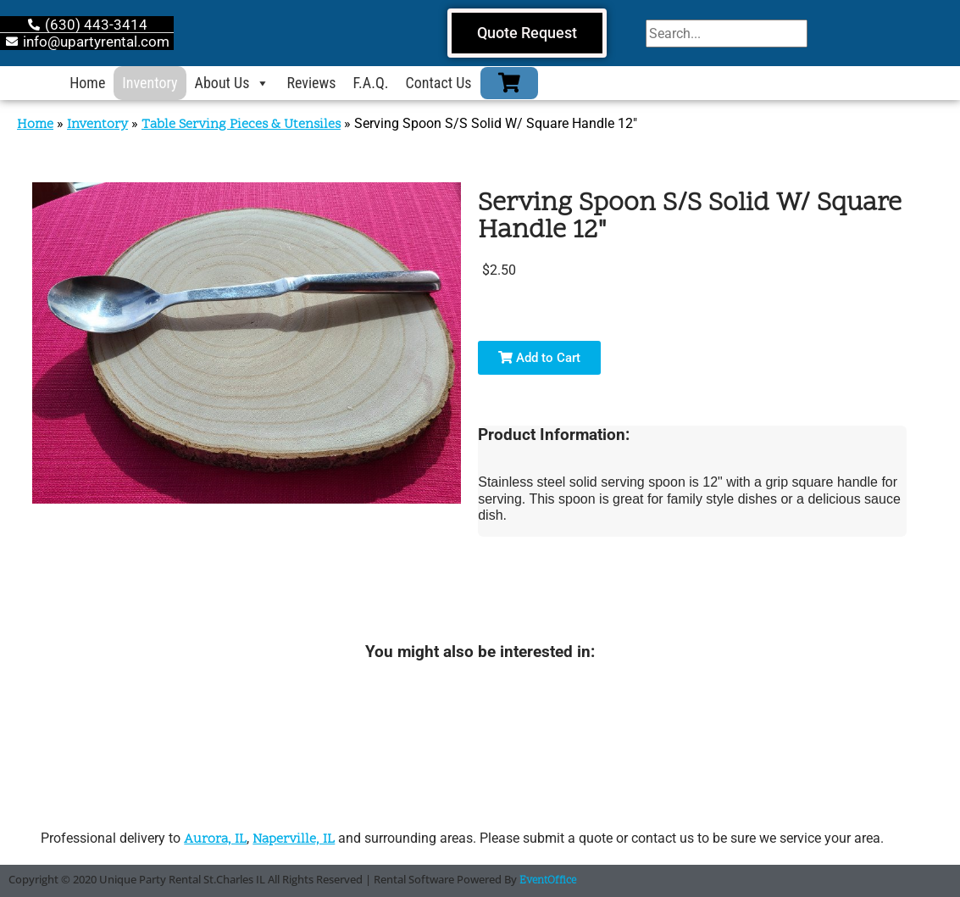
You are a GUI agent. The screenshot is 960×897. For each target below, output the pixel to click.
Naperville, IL (293, 839)
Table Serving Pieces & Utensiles (241, 124)
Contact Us (439, 83)
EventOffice (547, 881)
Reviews (311, 83)
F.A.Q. (370, 83)
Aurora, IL (215, 839)
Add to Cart (539, 357)
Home (87, 83)
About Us (232, 83)
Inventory (149, 83)
